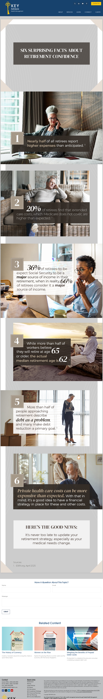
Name (4, 585)
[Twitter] (74, 3)
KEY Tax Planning (32, 695)
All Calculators (31, 689)
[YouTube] (82, 3)
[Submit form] (6, 612)
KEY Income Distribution (34, 697)
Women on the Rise (42, 652)
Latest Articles (31, 685)
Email (54, 585)
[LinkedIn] (78, 3)
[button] (60, 12)
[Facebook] (86, 3)
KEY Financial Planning (33, 693)
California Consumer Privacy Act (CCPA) (90, 690)
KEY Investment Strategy (34, 691)
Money (29, 683)
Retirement (30, 682)
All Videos (30, 687)
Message (5, 596)
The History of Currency (11, 652)
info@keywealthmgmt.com (9, 687)
